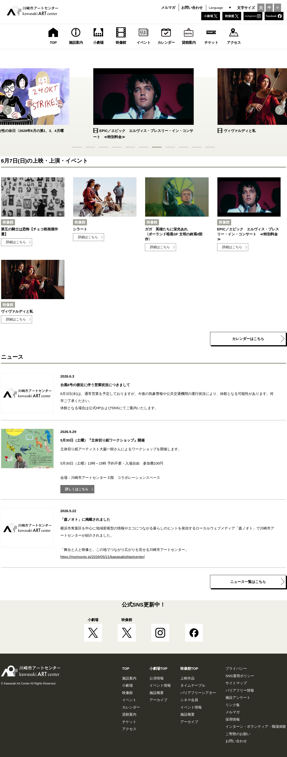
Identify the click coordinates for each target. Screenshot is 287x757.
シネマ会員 (189, 700)
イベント (129, 700)
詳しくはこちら (76, 489)
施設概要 (156, 693)
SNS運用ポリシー (239, 676)
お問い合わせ (192, 7)
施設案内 (129, 678)
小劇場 (127, 685)
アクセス (129, 729)
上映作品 (187, 678)
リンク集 (232, 705)
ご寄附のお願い (237, 734)
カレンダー (131, 707)
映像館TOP (189, 668)
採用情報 (232, 719)
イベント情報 (160, 685)
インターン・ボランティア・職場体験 (255, 726)
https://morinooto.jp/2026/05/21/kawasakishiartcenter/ (102, 557)
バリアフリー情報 (239, 690)
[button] (9, 110)
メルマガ (168, 7)
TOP (125, 668)
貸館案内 (129, 714)
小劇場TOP (158, 668)
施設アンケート (237, 697)
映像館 (127, 693)
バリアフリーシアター (198, 693)
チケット (129, 722)
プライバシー (236, 668)
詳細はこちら (16, 242)
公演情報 (156, 678)
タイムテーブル (192, 685)
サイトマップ (236, 683)
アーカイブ (158, 700)
